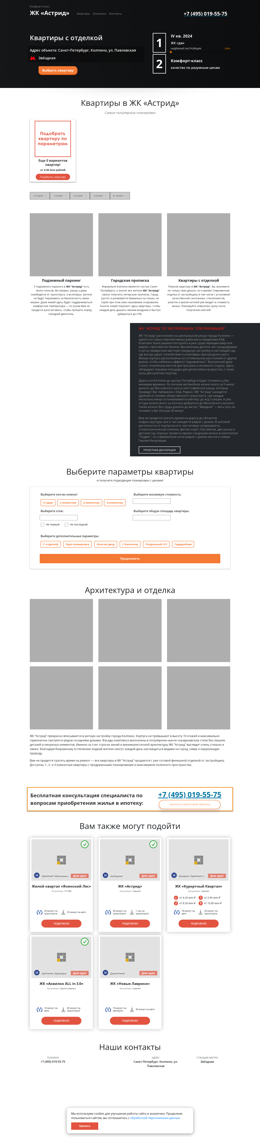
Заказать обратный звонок (189, 804)
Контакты (115, 13)
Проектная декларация (159, 450)
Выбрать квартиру (58, 70)
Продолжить (130, 559)
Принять (84, 1126)
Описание (99, 13)
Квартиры (83, 13)
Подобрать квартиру (53, 177)
